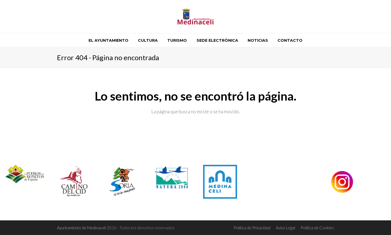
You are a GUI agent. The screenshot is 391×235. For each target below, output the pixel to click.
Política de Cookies (317, 227)
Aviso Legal (285, 227)
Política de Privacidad (252, 227)
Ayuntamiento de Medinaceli (82, 227)
